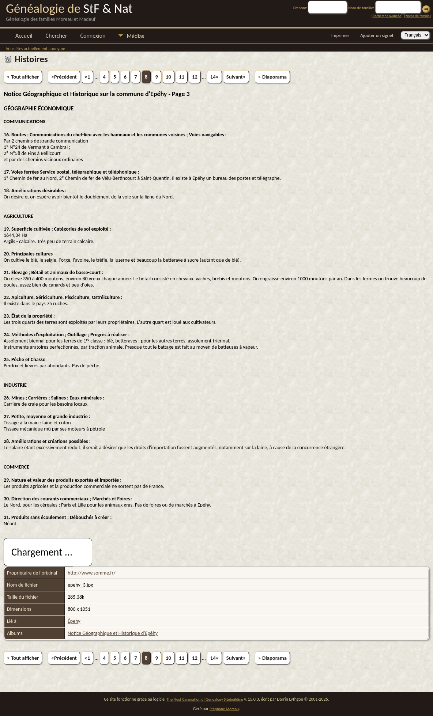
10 (168, 76)
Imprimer (340, 35)
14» (214, 76)
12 (194, 76)
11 (181, 76)
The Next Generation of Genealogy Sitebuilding (205, 699)
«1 (87, 76)
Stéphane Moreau (224, 708)
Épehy (74, 621)
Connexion (92, 35)
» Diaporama (272, 76)
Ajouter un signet (377, 35)
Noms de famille (418, 16)
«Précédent (64, 76)
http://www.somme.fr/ (92, 573)
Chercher (56, 35)
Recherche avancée (387, 16)
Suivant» (236, 76)
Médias (135, 36)
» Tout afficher (23, 76)
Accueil (24, 35)
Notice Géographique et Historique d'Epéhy (113, 633)
